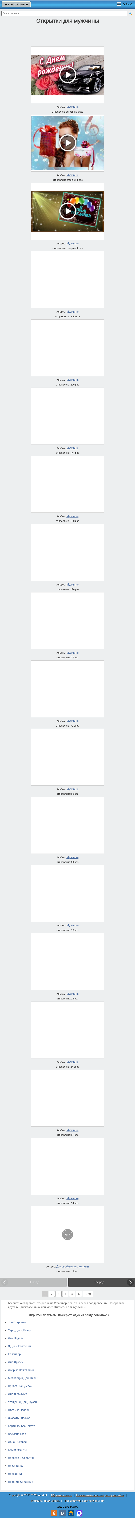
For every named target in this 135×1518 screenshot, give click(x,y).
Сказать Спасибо (19, 1418)
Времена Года (17, 1434)
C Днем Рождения (19, 1346)
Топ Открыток (17, 1322)
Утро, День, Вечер (19, 1330)
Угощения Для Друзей (22, 1402)
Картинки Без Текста (21, 1426)
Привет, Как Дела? (20, 1386)
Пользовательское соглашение (84, 1501)
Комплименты (17, 1450)
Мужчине (72, 107)
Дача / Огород (17, 1442)
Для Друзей (15, 1362)
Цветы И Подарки (19, 1410)
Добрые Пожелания (21, 1370)
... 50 (88, 1294)
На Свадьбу (15, 1466)
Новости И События (21, 1458)
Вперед (99, 1282)
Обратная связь (61, 1495)
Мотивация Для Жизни (23, 1378)
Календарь (15, 1354)
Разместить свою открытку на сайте (100, 1495)
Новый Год (15, 1473)
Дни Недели (15, 1338)
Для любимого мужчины (72, 1266)
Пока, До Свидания (20, 1481)
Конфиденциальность (45, 1501)
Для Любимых (17, 1394)
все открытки (16, 4)
